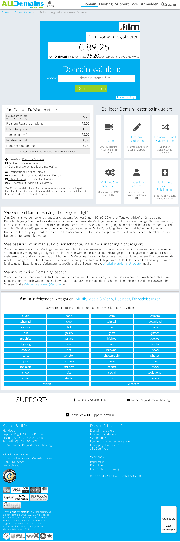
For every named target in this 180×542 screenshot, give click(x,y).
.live (111, 345)
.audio (25, 317)
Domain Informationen (31, 164)
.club (68, 323)
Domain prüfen (91, 90)
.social (112, 374)
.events (25, 328)
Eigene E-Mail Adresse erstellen (111, 442)
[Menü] (174, 508)
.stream (25, 379)
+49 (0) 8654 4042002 (90, 401)
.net (68, 351)
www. (52, 79)
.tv (111, 379)
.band (68, 317)
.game (111, 334)
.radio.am (25, 368)
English (56, 5)
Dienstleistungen (146, 300)
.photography (111, 357)
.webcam (133, 385)
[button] (131, 79)
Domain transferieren (104, 435)
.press (111, 362)
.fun (25, 334)
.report (111, 368)
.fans (154, 328)
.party (25, 357)
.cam (112, 317)
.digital (111, 323)
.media (154, 345)
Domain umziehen (19, 168)
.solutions (154, 374)
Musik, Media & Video (94, 300)
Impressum (97, 463)
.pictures (68, 362)
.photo (68, 357)
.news (155, 351)
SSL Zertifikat (16, 184)
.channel (25, 323)
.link (68, 345)
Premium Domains (33, 160)
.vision (47, 385)
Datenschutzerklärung (104, 470)
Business (122, 300)
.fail (68, 328)
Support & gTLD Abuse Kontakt (23, 435)
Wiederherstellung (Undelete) (122, 265)
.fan (111, 328)
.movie (25, 351)
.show (25, 374)
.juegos (154, 340)
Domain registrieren (103, 431)
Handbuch (74, 416)
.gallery (68, 334)
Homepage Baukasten (21, 177)
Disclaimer (97, 466)
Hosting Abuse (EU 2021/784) (23, 439)
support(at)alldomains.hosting (148, 401)
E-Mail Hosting (17, 180)
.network (111, 351)
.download (155, 323)
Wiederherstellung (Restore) (42, 285)
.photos (155, 357)
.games (154, 334)
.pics (25, 362)
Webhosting (98, 439)
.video (155, 379)
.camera (155, 317)
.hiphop (111, 340)
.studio (68, 379)
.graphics (25, 340)
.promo (154, 362)
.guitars (68, 340)
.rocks (155, 368)
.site (68, 374)
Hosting (13, 173)
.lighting (25, 345)
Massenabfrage (126, 98)
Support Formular (100, 416)
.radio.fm (68, 368)
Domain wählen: (91, 70)
